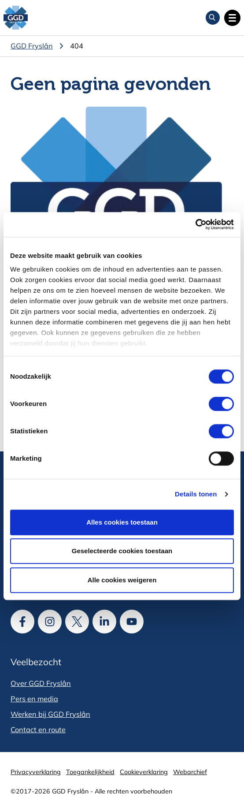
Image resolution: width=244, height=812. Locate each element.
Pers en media (34, 698)
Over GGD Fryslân (41, 683)
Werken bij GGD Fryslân (50, 714)
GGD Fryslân (32, 45)
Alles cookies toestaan (122, 522)
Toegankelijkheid (90, 772)
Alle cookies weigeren (122, 580)
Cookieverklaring (144, 772)
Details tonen (196, 494)
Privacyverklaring (36, 772)
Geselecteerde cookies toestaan (122, 551)
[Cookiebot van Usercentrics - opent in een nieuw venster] (195, 224)
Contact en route (38, 729)
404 (76, 45)
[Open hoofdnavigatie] (232, 18)
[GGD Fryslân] (16, 18)
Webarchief (190, 772)
